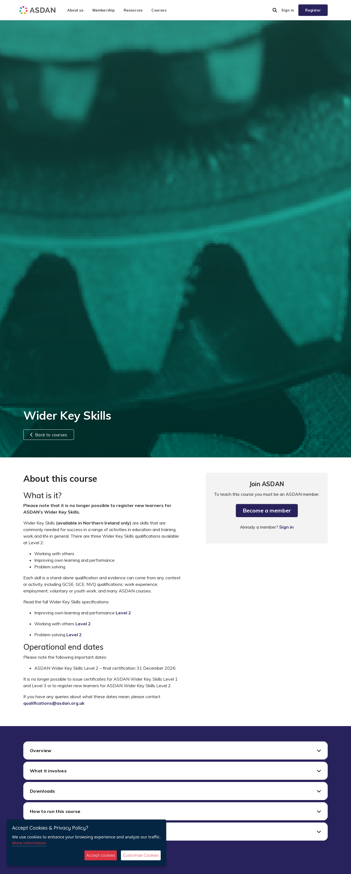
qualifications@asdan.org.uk (53, 703)
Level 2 (123, 612)
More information (29, 843)
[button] (275, 10)
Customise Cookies (141, 855)
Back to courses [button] (48, 434)
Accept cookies (100, 855)
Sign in (287, 10)
